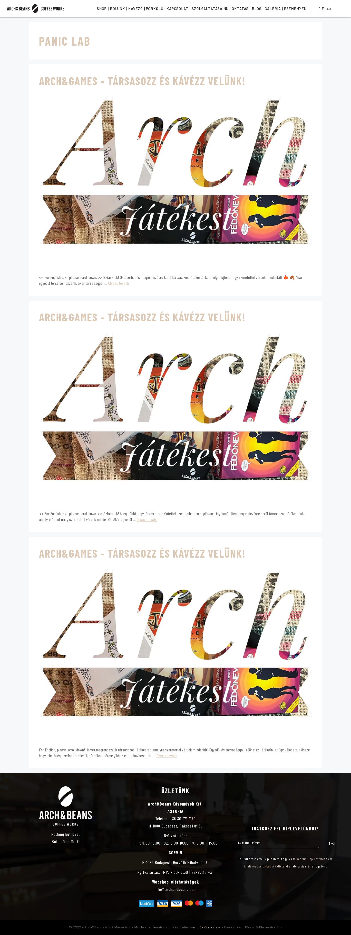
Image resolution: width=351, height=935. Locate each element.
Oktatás (240, 8)
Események (295, 8)
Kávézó (135, 8)
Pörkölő (154, 8)
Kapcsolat (177, 8)
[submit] (332, 844)
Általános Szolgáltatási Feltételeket (268, 866)
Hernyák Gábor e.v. (205, 927)
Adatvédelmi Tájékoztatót (308, 859)
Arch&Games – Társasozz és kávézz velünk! (142, 80)
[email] (276, 843)
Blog (257, 8)
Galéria (273, 8)
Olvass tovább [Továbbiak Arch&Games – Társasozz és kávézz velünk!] (118, 283)
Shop (102, 8)
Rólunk (117, 8)
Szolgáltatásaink (210, 8)
